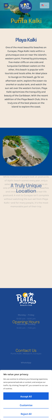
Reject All (26, 414)
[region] (26, 395)
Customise (26, 405)
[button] (6, 5)
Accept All (26, 396)
